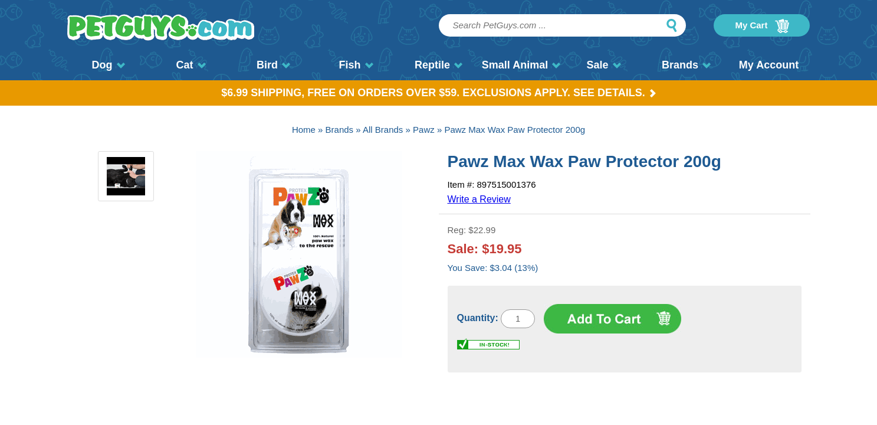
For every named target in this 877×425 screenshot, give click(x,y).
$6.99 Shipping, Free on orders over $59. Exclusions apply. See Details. (438, 93)
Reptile (438, 65)
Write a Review (479, 199)
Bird (273, 65)
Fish (356, 65)
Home (304, 130)
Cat (190, 65)
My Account (769, 65)
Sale (603, 65)
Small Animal (521, 65)
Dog (108, 65)
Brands (686, 65)
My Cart (762, 26)
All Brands (383, 130)
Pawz (424, 130)
